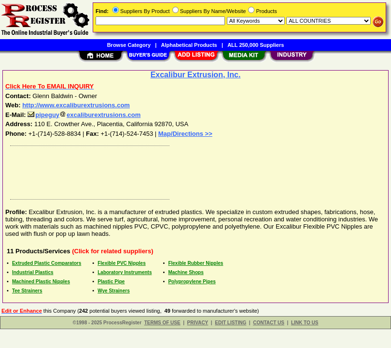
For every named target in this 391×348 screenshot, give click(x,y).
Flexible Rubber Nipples (195, 263)
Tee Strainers (27, 290)
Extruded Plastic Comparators (46, 263)
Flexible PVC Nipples (121, 263)
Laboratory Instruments (125, 272)
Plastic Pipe (111, 281)
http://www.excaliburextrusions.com (76, 105)
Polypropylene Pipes (191, 281)
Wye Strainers (114, 290)
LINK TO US (304, 322)
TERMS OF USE (162, 322)
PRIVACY (198, 322)
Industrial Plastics (33, 272)
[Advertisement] (193, 170)
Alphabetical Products (189, 45)
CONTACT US (268, 322)
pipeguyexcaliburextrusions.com (84, 114)
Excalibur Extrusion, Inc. (196, 75)
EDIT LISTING (230, 322)
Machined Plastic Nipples (41, 281)
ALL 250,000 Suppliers (255, 45)
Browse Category (129, 45)
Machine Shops (185, 272)
